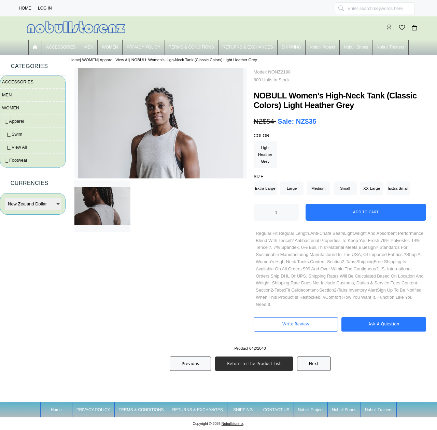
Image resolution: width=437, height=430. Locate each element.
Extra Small (398, 188)
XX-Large (371, 188)
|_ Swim (12, 134)
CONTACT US (276, 409)
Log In (45, 8)
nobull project (322, 47)
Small (345, 188)
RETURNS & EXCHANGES (248, 47)
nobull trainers (390, 47)
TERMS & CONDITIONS (191, 47)
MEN (89, 47)
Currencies (29, 183)
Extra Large (265, 188)
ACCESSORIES (61, 47)
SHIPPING (291, 47)
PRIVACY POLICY (143, 47)
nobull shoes (356, 47)
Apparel (106, 59)
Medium (318, 188)
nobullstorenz (232, 424)
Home (25, 8)
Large (292, 188)
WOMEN (90, 59)
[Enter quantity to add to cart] (276, 212)
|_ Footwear (14, 160)
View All (122, 59)
